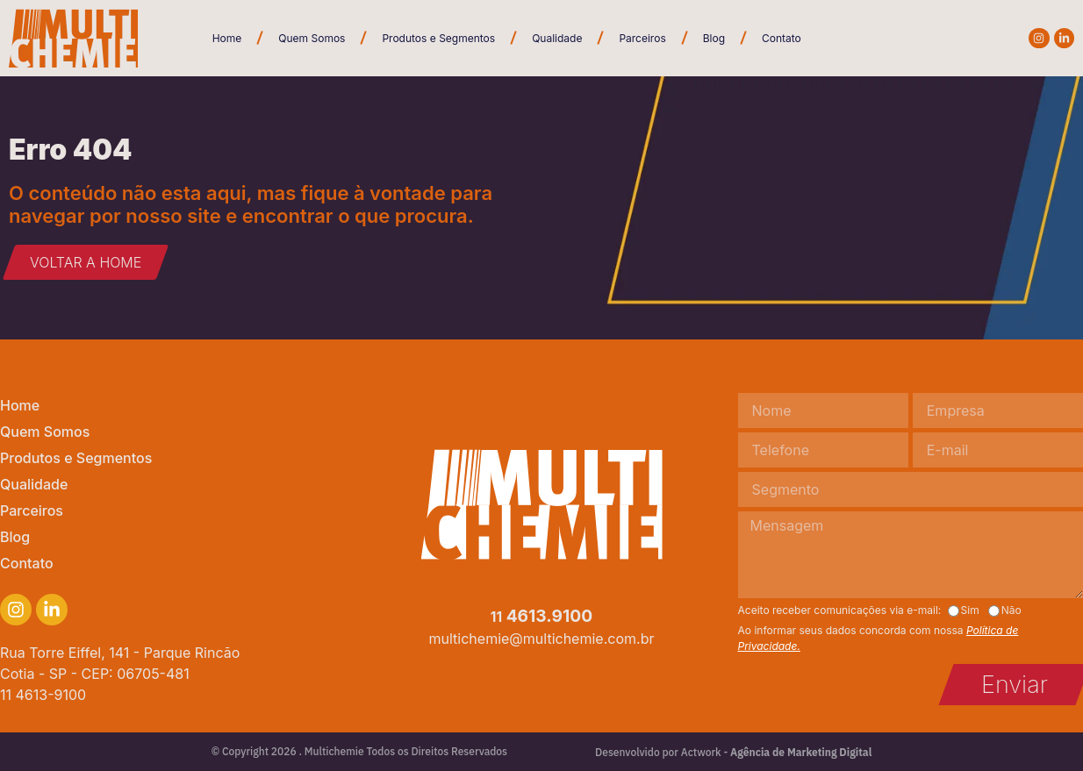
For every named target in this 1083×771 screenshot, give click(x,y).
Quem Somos (311, 38)
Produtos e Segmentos (438, 38)
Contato (781, 38)
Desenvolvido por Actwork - (733, 752)
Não (1011, 610)
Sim (970, 610)
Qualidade (557, 38)
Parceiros (642, 38)
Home (227, 38)
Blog (714, 38)
